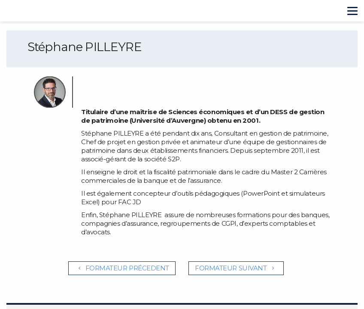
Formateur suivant (236, 268)
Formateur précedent (122, 268)
